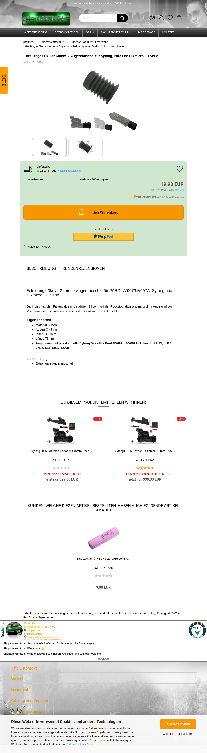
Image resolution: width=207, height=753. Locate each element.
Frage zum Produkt (39, 246)
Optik (90, 32)
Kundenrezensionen (84, 268)
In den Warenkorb (98, 211)
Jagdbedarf (146, 32)
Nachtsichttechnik (115, 32)
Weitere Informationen (178, 733)
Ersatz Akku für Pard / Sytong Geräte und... (103, 558)
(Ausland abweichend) (69, 170)
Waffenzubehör (36, 32)
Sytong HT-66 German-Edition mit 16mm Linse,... (61, 451)
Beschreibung (41, 268)
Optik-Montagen (67, 32)
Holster (168, 32)
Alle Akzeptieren (178, 724)
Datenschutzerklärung (80, 744)
